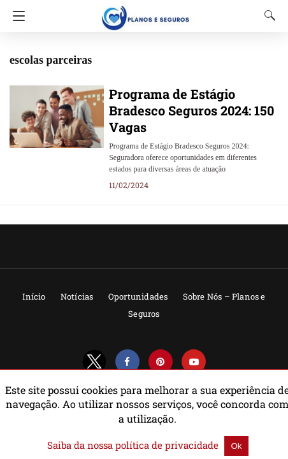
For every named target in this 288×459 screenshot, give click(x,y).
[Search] (267, 15)
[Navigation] (15, 16)
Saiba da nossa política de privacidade (134, 446)
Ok (223, 446)
